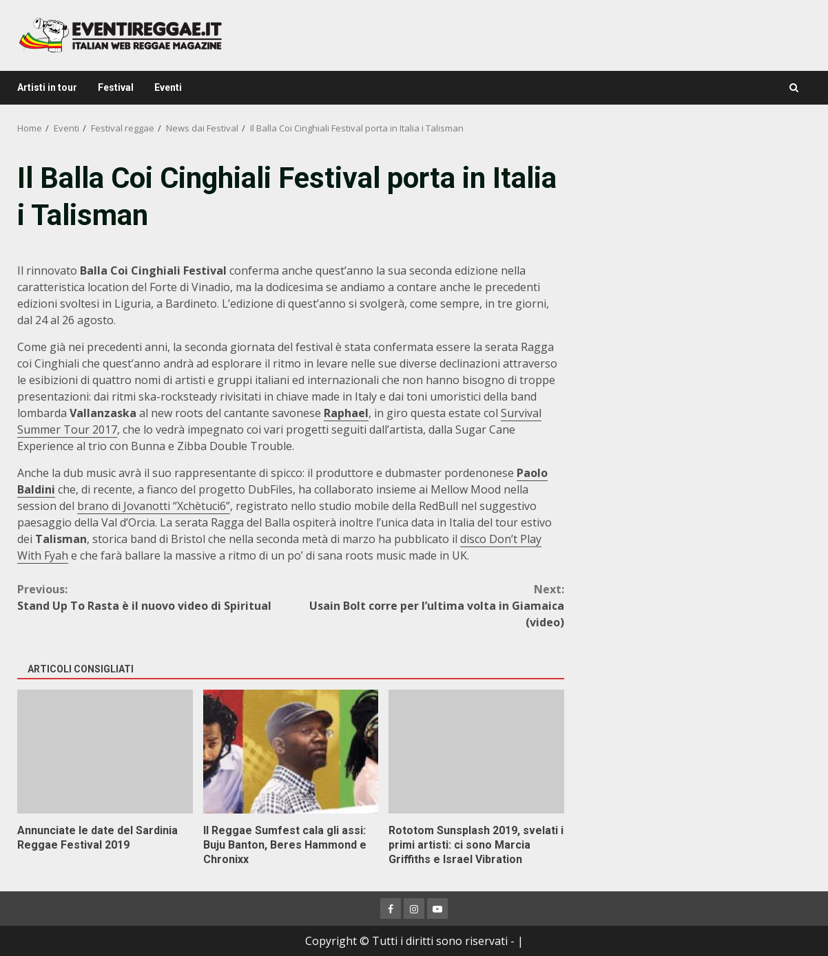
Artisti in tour (47, 87)
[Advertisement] (696, 244)
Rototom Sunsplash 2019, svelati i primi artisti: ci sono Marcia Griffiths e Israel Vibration (476, 752)
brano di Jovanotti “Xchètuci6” (153, 505)
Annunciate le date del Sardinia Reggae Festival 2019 (105, 752)
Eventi (168, 87)
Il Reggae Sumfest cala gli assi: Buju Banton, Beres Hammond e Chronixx (291, 752)
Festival (116, 87)
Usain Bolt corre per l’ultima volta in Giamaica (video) (427, 605)
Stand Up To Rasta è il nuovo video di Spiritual (154, 597)
